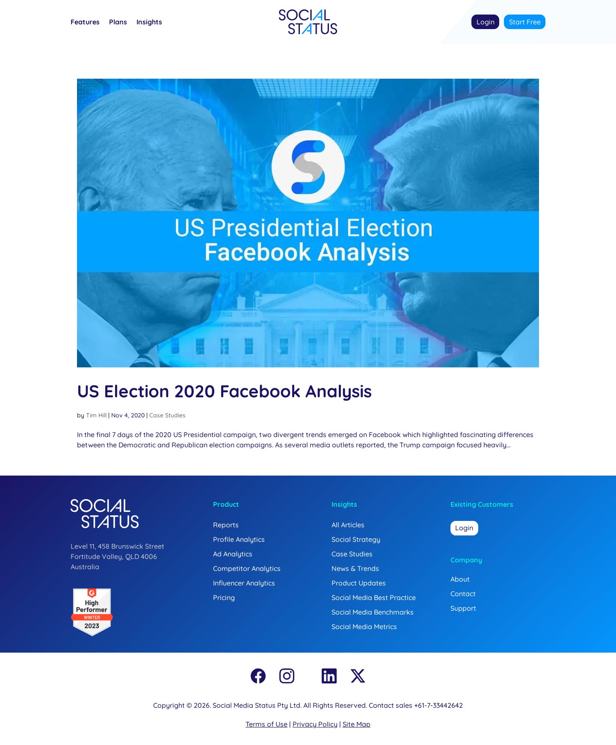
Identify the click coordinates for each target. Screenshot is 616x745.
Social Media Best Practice (374, 597)
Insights (149, 22)
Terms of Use (266, 724)
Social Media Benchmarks (373, 612)
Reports (226, 524)
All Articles (348, 524)
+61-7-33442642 (438, 705)
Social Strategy (356, 539)
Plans (118, 22)
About (460, 579)
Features (85, 22)
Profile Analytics (239, 539)
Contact (463, 593)
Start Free (525, 22)
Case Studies (167, 415)
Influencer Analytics (244, 583)
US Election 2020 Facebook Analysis (224, 391)
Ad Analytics (232, 554)
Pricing (224, 597)
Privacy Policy (315, 724)
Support (463, 608)
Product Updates (359, 583)
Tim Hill (96, 415)
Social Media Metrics (364, 626)
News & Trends (355, 568)
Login (486, 22)
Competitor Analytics (247, 568)
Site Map (356, 724)
